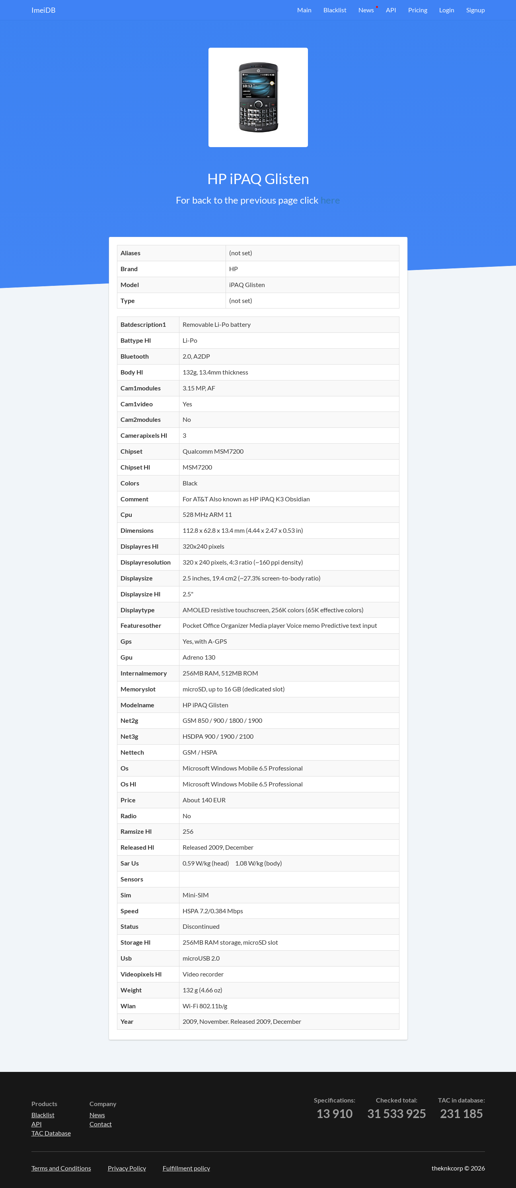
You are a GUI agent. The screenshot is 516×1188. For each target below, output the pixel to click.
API (391, 10)
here (330, 200)
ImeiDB (43, 10)
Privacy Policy (127, 1168)
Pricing (417, 10)
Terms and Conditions (61, 1168)
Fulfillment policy (186, 1168)
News (366, 10)
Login (446, 10)
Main (304, 10)
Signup (475, 10)
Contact (101, 1124)
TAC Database (51, 1133)
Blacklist (335, 10)
